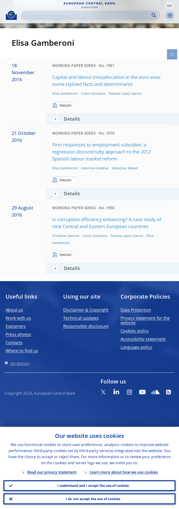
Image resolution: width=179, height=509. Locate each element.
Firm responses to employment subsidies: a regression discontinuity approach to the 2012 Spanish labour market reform (101, 152)
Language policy (136, 347)
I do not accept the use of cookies (93, 498)
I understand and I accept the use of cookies (93, 485)
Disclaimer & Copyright (85, 310)
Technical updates (81, 318)
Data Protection (135, 310)
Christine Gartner (65, 236)
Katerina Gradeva (94, 168)
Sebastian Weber (125, 168)
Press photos (18, 334)
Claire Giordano (93, 93)
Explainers (16, 326)
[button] (169, 5)
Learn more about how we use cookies (124, 471)
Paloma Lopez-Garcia (125, 93)
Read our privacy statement (51, 471)
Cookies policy (134, 331)
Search (154, 15)
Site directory (19, 363)
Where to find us (22, 350)
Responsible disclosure (86, 326)
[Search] (87, 15)
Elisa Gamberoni (65, 93)
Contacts (14, 342)
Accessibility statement (142, 339)
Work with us (18, 318)
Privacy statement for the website (145, 320)
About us (14, 310)
